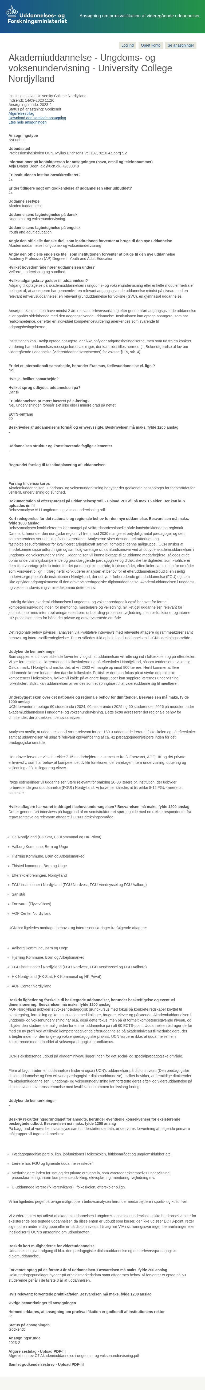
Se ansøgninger (181, 45)
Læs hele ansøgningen (27, 122)
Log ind (127, 45)
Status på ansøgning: (26, 109)
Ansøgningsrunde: (24, 104)
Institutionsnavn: (22, 96)
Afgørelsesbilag (21, 113)
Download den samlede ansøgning (37, 118)
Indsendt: (16, 100)
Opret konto (150, 45)
